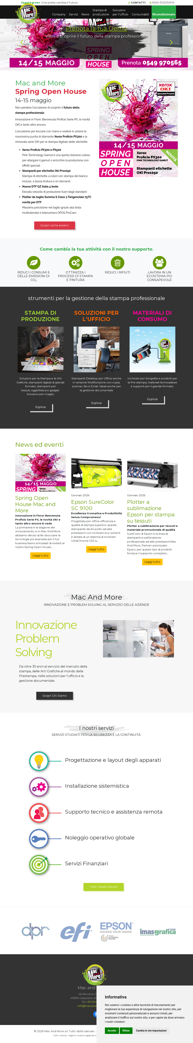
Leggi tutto (40, 555)
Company (59, 14)
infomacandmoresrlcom (95, 1006)
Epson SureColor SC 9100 (92, 505)
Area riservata (162, 2)
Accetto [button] (112, 1030)
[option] (96, 35)
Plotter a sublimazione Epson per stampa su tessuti (151, 511)
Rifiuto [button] (126, 1030)
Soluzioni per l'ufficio (120, 12)
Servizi (73, 14)
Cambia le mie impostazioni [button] (151, 1030)
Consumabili (140, 14)
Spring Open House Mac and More (35, 504)
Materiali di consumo (152, 316)
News (85, 14)
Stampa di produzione (101, 12)
